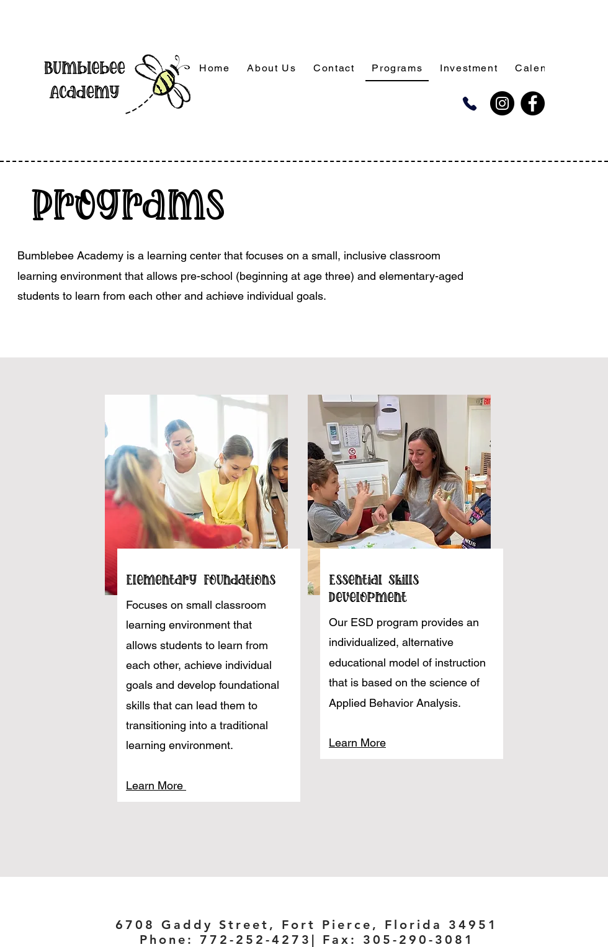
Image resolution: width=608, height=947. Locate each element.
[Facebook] (533, 103)
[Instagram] (502, 103)
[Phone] (469, 103)
